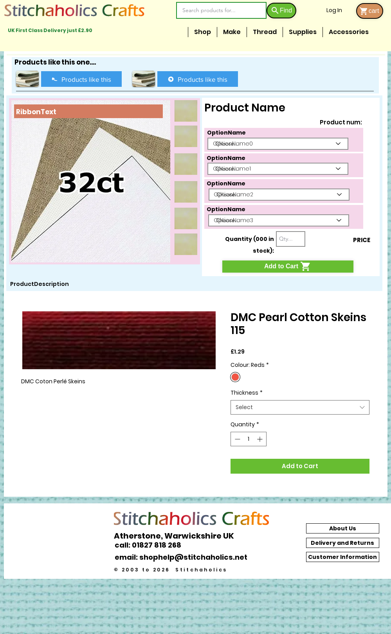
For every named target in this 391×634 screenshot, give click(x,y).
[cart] (369, 11)
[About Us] (342, 528)
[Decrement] (236, 439)
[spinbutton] (248, 439)
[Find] (281, 10)
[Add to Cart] (287, 266)
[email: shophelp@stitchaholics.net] (183, 557)
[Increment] (260, 439)
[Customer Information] (342, 557)
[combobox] (300, 407)
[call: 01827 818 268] (152, 545)
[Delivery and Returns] (342, 543)
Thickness (247, 393)
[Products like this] (81, 79)
